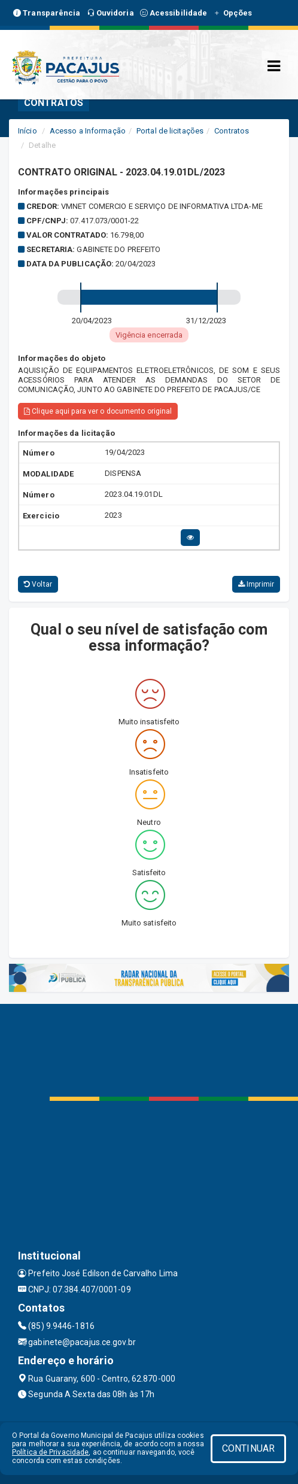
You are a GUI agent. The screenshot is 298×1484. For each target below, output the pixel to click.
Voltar (38, 584)
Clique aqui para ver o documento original (98, 411)
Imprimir (256, 584)
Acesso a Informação (88, 130)
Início (27, 130)
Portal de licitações (169, 130)
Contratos (231, 130)
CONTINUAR (248, 1448)
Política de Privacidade (50, 1452)
